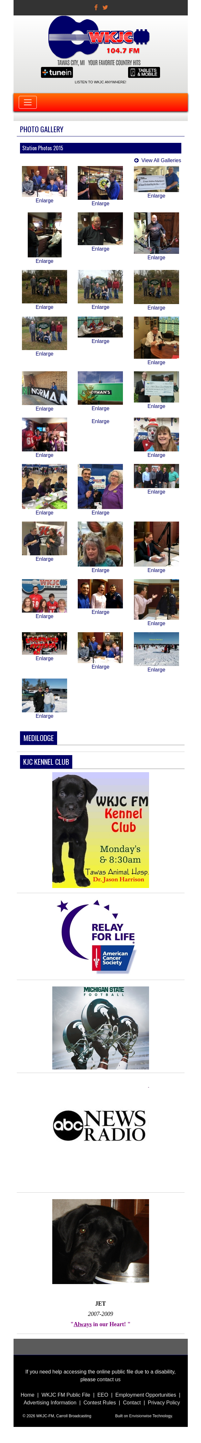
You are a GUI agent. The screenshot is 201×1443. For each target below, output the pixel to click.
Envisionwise (140, 1416)
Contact (132, 1402)
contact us (109, 1379)
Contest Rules (100, 1402)
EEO (102, 1395)
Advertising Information (50, 1402)
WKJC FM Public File (66, 1395)
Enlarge (45, 200)
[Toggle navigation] (28, 102)
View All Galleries (161, 160)
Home (28, 1395)
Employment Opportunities (145, 1395)
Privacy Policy (164, 1402)
